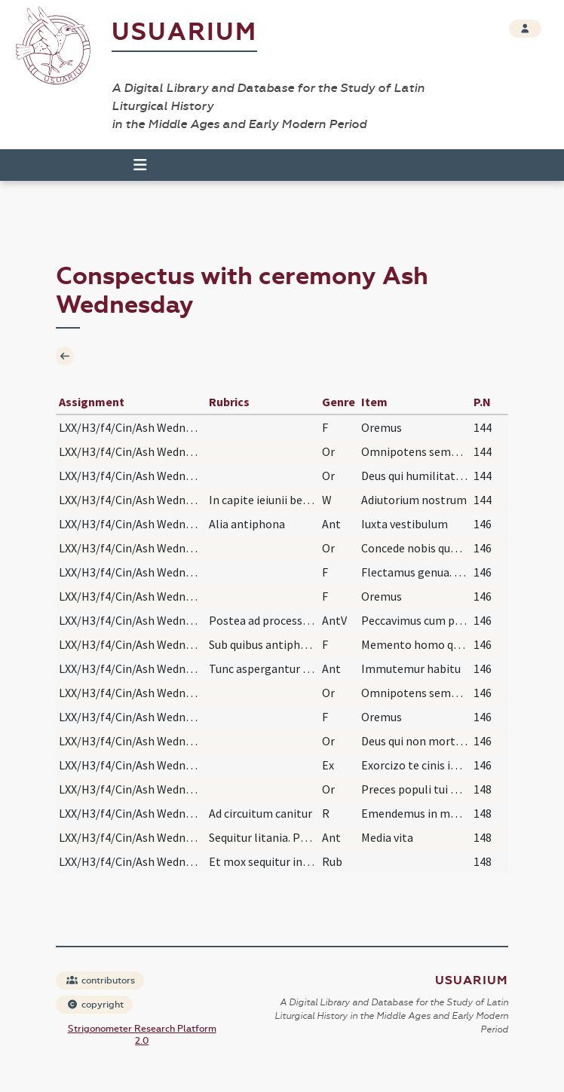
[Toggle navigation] (133, 165)
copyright (95, 1004)
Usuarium (184, 32)
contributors (100, 980)
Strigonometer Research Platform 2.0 (142, 1034)
